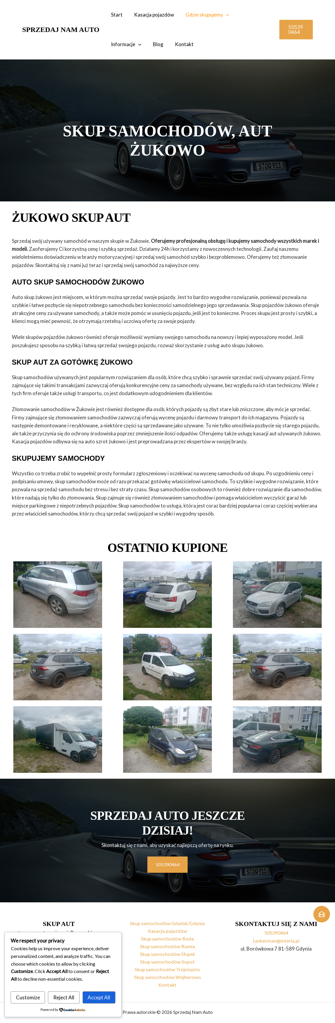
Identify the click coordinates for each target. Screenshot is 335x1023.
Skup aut (27, 929)
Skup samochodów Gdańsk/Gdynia (167, 920)
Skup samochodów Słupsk (167, 952)
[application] (223, 15)
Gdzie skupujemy (204, 15)
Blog (115, 44)
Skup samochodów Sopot (167, 960)
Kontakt (140, 44)
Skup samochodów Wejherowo (167, 977)
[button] (295, 29)
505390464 (276, 929)
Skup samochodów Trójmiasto (167, 968)
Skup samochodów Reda (167, 936)
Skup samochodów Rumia (167, 944)
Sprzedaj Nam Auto (60, 29)
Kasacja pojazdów (152, 15)
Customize (28, 997)
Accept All (99, 997)
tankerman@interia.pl (276, 937)
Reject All (63, 997)
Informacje (251, 15)
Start (116, 15)
